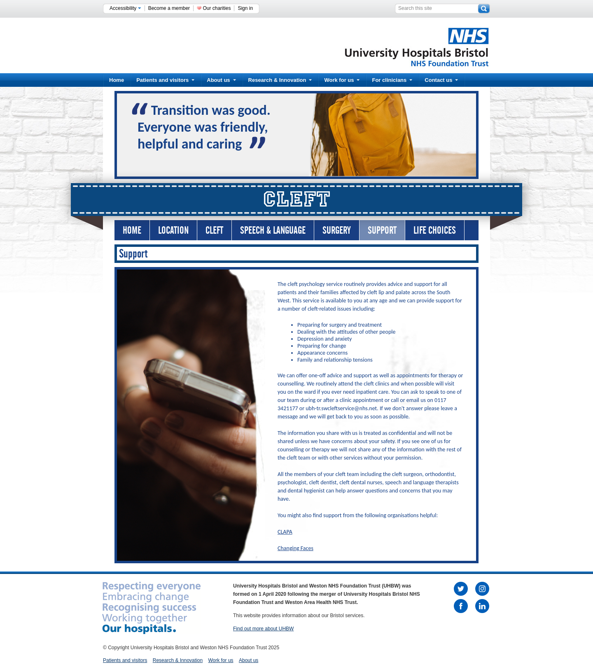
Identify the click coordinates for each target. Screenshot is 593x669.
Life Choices (434, 230)
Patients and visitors (165, 80)
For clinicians (392, 80)
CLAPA (285, 531)
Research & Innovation (280, 80)
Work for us (342, 80)
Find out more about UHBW (263, 629)
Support (382, 230)
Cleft (214, 230)
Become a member (169, 8)
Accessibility (125, 8)
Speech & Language (273, 230)
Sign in (245, 8)
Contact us (441, 80)
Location (173, 230)
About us (221, 80)
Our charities (217, 8)
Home (116, 80)
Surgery (336, 230)
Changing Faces (295, 548)
